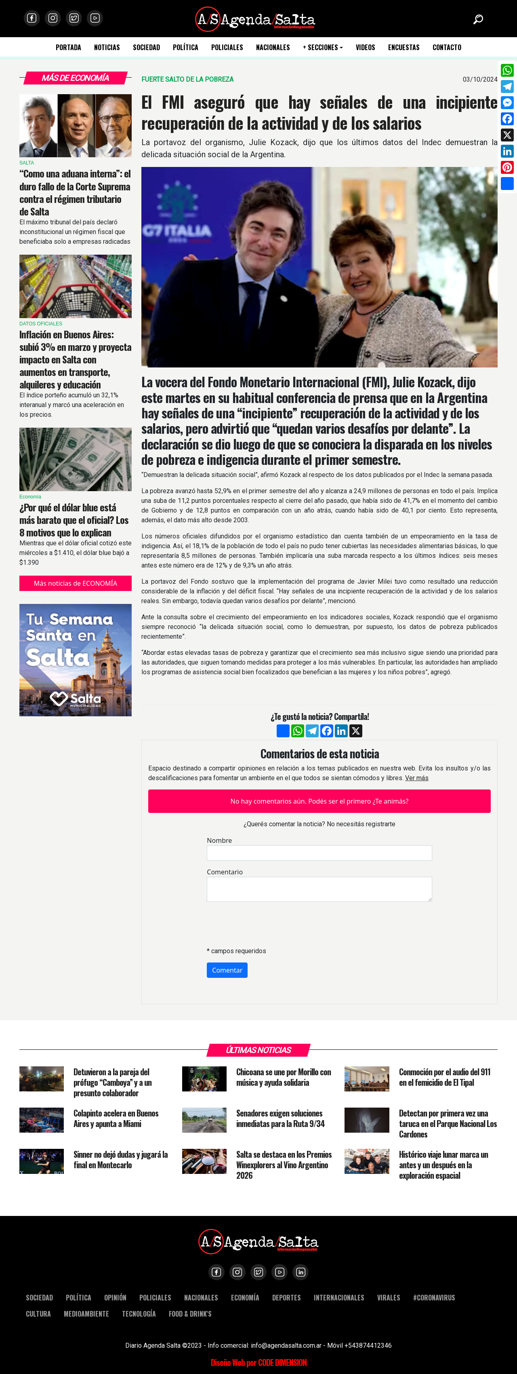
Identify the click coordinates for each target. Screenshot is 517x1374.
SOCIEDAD (146, 47)
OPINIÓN (115, 1297)
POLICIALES (227, 47)
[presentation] (268, 924)
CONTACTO (447, 47)
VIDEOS (365, 47)
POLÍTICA (185, 47)
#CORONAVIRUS (434, 1297)
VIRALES (388, 1297)
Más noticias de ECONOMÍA (75, 583)
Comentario (225, 871)
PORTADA (68, 47)
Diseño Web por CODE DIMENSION (259, 1362)
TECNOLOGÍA (139, 1313)
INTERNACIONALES (339, 1297)
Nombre (219, 840)
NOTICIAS (107, 47)
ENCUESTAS (404, 47)
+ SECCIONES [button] (320, 47)
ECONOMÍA (245, 1297)
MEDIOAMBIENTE (86, 1313)
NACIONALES (273, 47)
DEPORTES (286, 1297)
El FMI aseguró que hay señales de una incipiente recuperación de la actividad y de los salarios (319, 112)
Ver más (417, 778)
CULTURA (38, 1313)
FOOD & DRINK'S (190, 1313)
